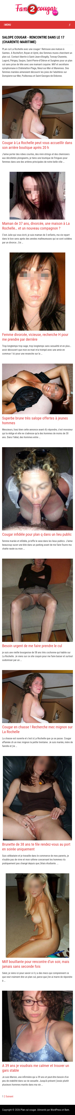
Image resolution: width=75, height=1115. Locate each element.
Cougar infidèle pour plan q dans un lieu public (37, 534)
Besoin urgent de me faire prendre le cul (32, 646)
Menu (7, 24)
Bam (67, 1109)
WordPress (56, 1109)
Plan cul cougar (28, 1109)
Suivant (9, 1096)
